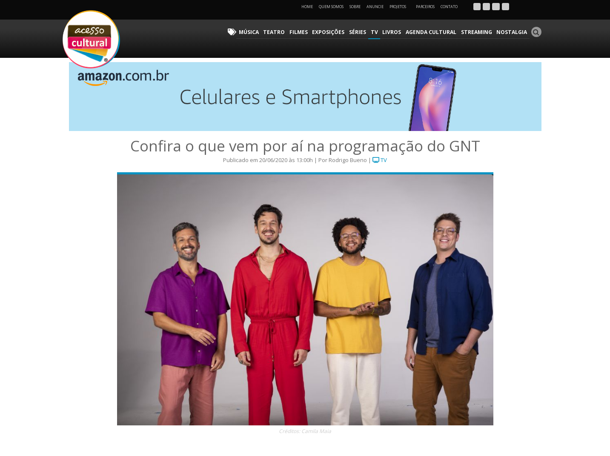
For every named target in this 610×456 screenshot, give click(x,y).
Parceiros (425, 6)
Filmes (302, 32)
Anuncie (375, 6)
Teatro (278, 32)
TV (377, 32)
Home (307, 6)
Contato (449, 6)
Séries (360, 32)
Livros (394, 32)
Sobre (355, 6)
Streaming (477, 32)
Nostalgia (512, 32)
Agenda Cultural (433, 32)
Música (254, 32)
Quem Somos (331, 6)
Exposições (332, 32)
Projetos (400, 6)
